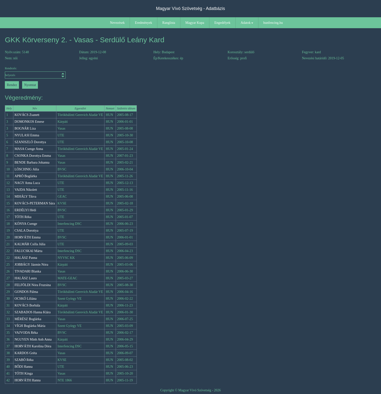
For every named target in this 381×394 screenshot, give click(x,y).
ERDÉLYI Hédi (25, 210)
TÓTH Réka (23, 217)
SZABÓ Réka (24, 360)
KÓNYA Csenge (26, 224)
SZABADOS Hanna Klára (33, 312)
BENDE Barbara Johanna (32, 162)
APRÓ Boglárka (26, 176)
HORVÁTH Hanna (28, 380)
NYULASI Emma (27, 135)
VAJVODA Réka (26, 332)
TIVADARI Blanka (28, 271)
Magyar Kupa (194, 23)
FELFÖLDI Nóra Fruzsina (33, 285)
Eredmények (143, 23)
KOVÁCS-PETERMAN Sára (35, 203)
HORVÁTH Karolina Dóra (33, 346)
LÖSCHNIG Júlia (27, 169)
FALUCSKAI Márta (28, 251)
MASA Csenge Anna (29, 149)
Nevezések (117, 23)
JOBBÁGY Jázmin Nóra (31, 264)
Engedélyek (222, 23)
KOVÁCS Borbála (27, 305)
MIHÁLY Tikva (25, 196)
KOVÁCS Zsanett (27, 115)
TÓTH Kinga (24, 373)
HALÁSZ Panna (26, 258)
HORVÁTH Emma (28, 237)
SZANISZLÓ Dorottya (30, 142)
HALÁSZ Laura (26, 278)
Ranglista (168, 23)
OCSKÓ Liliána (26, 298)
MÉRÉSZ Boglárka (28, 319)
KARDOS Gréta (26, 353)
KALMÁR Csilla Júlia (30, 244)
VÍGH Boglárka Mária (30, 326)
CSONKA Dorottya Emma (33, 156)
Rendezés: (35, 73)
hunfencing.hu (273, 23)
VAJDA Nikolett (26, 190)
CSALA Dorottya (26, 230)
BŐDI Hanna (24, 366)
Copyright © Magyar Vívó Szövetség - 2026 (190, 390)
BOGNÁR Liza (25, 128)
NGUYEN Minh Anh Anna (33, 339)
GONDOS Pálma (26, 292)
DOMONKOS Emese (29, 121)
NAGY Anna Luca (27, 183)
